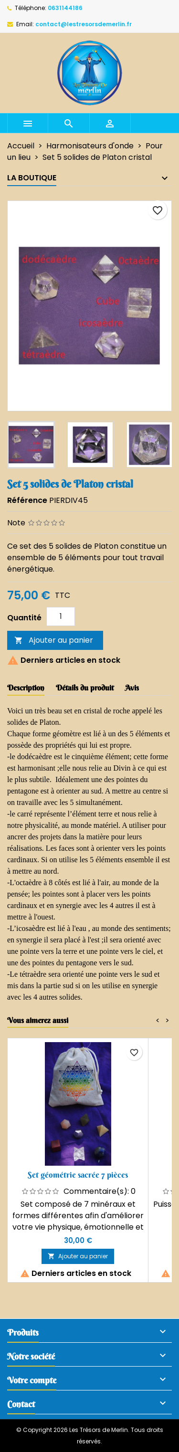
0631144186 (65, 8)
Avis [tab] (132, 687)
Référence (27, 500)
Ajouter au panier (53, 640)
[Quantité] (60, 616)
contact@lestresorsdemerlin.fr (83, 24)
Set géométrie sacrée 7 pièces (78, 1175)
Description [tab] (25, 687)
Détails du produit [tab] (85, 687)
